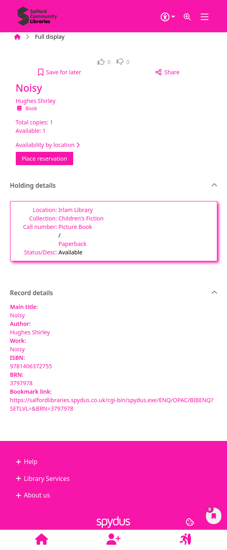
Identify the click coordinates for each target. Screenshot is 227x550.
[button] (187, 17)
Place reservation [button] (48, 158)
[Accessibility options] (168, 17)
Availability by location (48, 145)
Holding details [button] (114, 185)
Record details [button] (114, 293)
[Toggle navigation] (205, 17)
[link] (104, 62)
